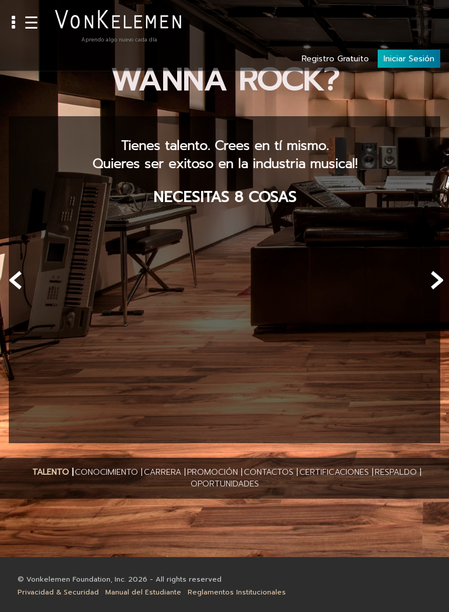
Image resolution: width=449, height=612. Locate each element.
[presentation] (16, 280)
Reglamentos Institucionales (237, 592)
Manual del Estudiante (143, 592)
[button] (50, 472)
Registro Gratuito (335, 18)
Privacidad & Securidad (58, 592)
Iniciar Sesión (409, 18)
